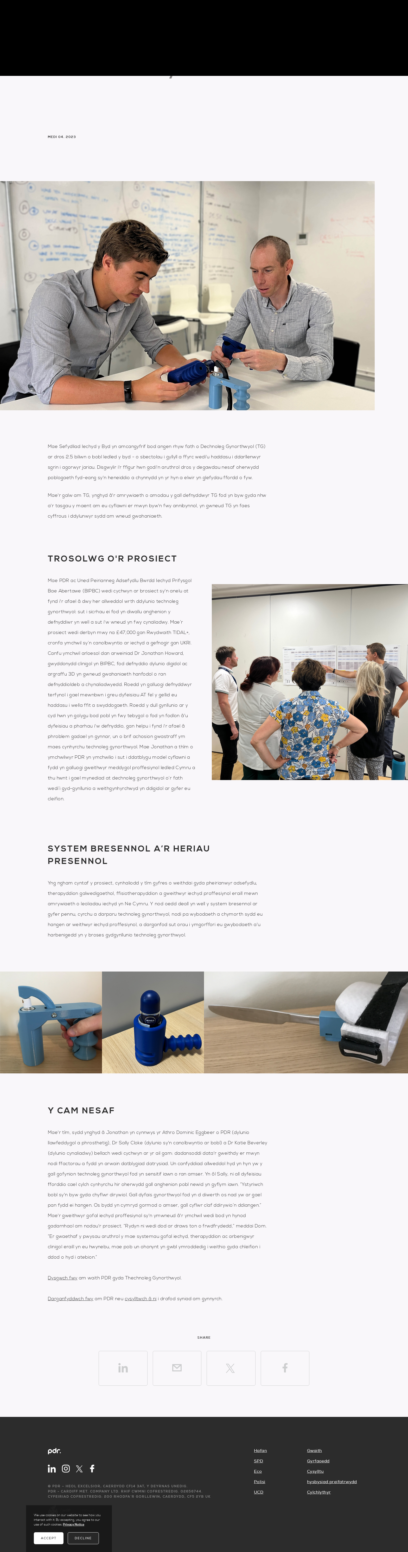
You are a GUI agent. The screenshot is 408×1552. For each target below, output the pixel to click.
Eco (258, 1471)
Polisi (259, 1482)
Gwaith (314, 1451)
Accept (48, 1538)
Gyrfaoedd (318, 1461)
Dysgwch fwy (62, 1278)
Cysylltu (315, 1471)
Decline (83, 1538)
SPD (258, 1461)
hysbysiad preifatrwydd (332, 1482)
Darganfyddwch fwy (70, 1299)
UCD (258, 1492)
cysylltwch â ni (141, 1299)
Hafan (260, 1451)
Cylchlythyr (319, 1492)
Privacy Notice (73, 1525)
